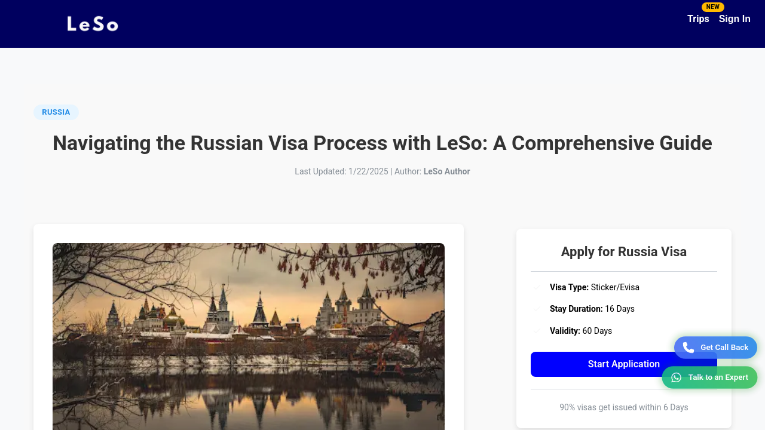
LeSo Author (447, 171)
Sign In (735, 19)
